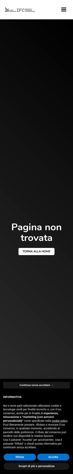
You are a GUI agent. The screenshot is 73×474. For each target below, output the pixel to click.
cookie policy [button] (59, 420)
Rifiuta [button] (20, 457)
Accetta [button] (53, 457)
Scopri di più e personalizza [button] (36, 466)
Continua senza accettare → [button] (36, 385)
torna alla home (36, 251)
